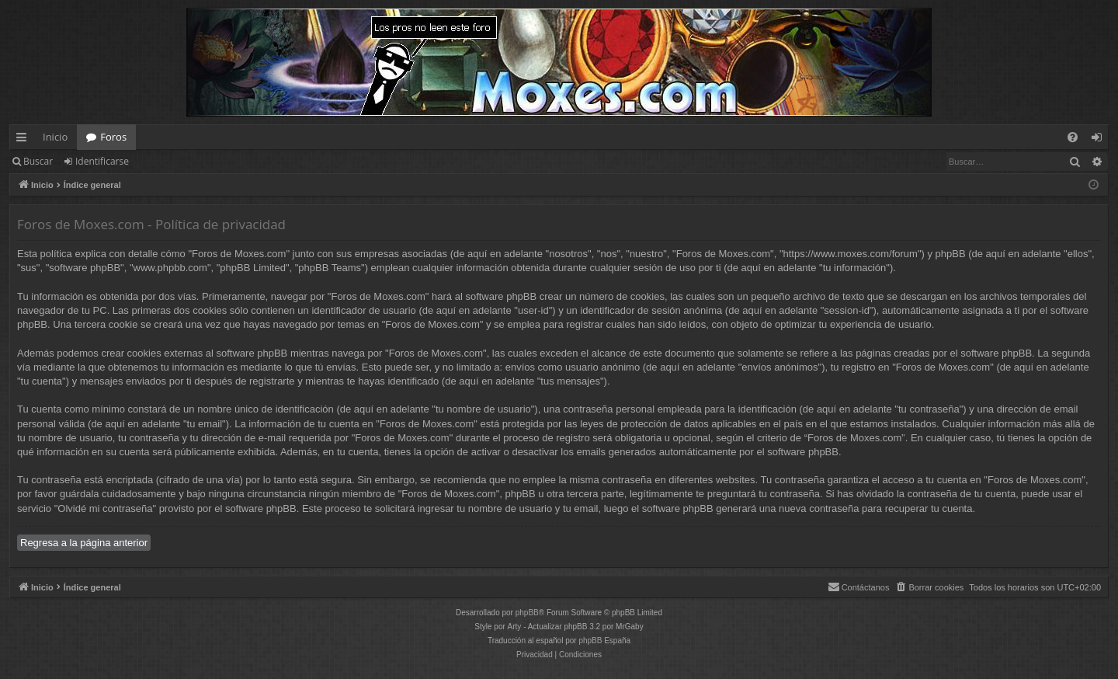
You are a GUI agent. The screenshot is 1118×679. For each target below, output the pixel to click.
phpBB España (604, 640)
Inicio (55, 137)
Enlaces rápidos (24, 140)
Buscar (38, 161)
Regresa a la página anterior (84, 542)
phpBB (527, 612)
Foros (113, 137)
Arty (515, 626)
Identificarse (102, 161)
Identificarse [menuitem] (1100, 140)
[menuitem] (1073, 137)
